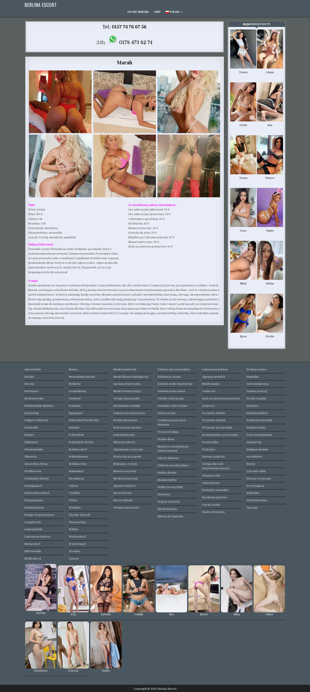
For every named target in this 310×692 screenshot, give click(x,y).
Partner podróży (213, 456)
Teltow (73, 485)
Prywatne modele (214, 420)
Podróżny (208, 449)
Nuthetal (74, 383)
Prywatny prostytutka (217, 427)
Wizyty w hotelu (169, 501)
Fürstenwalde (33, 449)
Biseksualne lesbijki (126, 405)
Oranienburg (77, 391)
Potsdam (74, 405)
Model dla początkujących (130, 376)
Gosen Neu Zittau (36, 463)
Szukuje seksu (256, 369)
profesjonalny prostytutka (220, 434)
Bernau (29, 383)
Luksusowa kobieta (37, 536)
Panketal (74, 398)
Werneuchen (77, 522)
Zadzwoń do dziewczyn (129, 413)
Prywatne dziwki (213, 413)
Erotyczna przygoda (127, 456)
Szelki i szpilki (256, 398)
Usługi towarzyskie (126, 398)
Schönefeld (76, 434)
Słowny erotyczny (258, 478)
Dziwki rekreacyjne (171, 398)
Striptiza (252, 405)
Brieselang (31, 413)
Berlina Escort (40, 4)
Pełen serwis (166, 413)
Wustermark (77, 543)
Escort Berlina (138, 12)
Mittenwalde (32, 551)
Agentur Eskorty (124, 485)
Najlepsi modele (257, 449)
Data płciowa (210, 482)
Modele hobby (167, 480)
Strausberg (76, 478)
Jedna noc (209, 391)
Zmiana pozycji (256, 391)
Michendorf (32, 543)
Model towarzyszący (127, 391)
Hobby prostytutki (170, 487)
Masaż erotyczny (125, 471)
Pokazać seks (211, 475)
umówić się (254, 442)
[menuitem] (174, 12)
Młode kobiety (167, 509)
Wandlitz (75, 507)
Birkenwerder (34, 398)
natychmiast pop (257, 383)
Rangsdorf (76, 413)
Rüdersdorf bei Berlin (83, 420)
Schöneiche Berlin (81, 442)
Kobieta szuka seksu (171, 391)
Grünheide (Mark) (36, 478)
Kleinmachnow (34, 507)
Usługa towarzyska (126, 507)
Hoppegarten (33, 500)
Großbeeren (32, 471)
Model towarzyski (125, 478)
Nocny (250, 463)
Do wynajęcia (255, 485)
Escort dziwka (123, 500)
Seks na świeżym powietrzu (221, 398)
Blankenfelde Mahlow (39, 405)
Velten (73, 500)
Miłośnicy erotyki (125, 463)
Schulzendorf (78, 449)
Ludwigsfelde (33, 529)
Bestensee (31, 391)
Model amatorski (124, 369)
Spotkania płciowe (214, 497)
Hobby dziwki (167, 472)
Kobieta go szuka (169, 376)
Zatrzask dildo (256, 471)
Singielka (252, 376)
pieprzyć (208, 405)
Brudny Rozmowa (125, 420)
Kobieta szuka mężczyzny (175, 383)
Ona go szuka (211, 504)
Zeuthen (74, 551)
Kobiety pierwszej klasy (174, 369)
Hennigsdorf (33, 485)
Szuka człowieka (213, 512)
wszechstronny (256, 500)
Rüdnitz (74, 427)
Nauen (73, 369)
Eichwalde (31, 427)
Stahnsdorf (76, 471)
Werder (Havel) (79, 514)
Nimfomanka (210, 383)
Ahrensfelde (32, 369)
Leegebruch (32, 522)
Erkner (29, 434)
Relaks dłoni (166, 439)
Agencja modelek (213, 376)
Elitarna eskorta (124, 442)
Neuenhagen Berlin (82, 376)
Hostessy (164, 494)
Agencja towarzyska (126, 383)
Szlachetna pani (123, 434)
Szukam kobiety (257, 413)
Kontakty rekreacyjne (172, 405)
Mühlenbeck (32, 558)
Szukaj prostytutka (259, 420)
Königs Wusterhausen (39, 514)
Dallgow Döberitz (36, 420)
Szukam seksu (256, 427)
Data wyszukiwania (259, 434)
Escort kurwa (122, 492)
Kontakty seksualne (215, 490)
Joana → (217, 333)
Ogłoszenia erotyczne (128, 449)
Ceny (157, 12)
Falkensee (31, 442)
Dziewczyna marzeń (127, 427)
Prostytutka (210, 442)
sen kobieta (254, 456)
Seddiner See (78, 463)
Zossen (74, 558)
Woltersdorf (77, 536)
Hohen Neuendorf (36, 492)
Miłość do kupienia (170, 516)
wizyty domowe (168, 458)
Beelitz (29, 376)
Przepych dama (168, 431)
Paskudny (253, 492)
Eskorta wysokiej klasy (173, 465)
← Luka (30, 333)
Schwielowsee (78, 456)
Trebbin (74, 492)
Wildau (73, 529)
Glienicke (30, 456)
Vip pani (252, 507)
